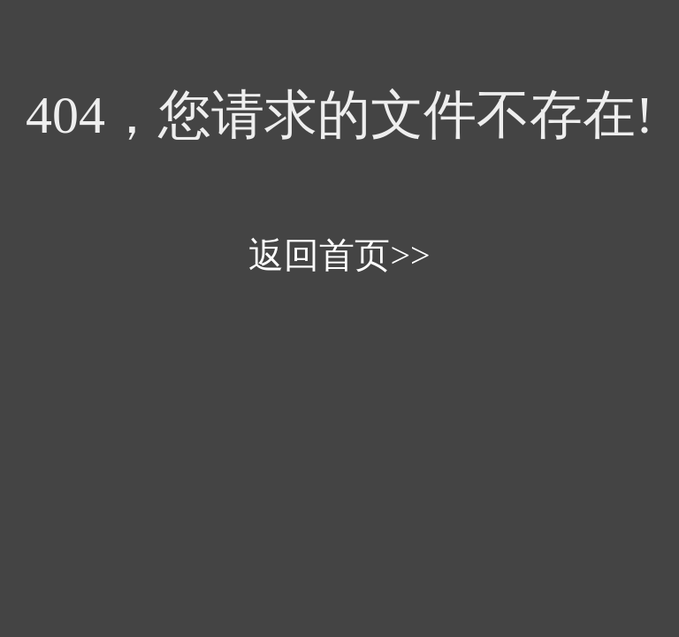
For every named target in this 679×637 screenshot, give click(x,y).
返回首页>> (339, 255)
